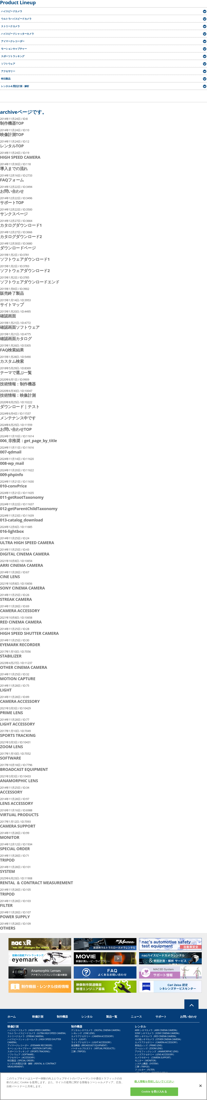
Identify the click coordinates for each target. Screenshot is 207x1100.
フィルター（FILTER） (145, 1069)
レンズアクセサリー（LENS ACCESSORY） (155, 1054)
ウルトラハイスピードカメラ (16, 18)
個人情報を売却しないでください (154, 1083)
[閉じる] (200, 1087)
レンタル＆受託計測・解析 (15, 86)
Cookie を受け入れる (154, 1093)
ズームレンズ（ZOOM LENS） (149, 1048)
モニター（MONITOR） (146, 1060)
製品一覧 (111, 1016)
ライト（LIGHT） (79, 1039)
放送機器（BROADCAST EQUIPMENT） (89, 1045)
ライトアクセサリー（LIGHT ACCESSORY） (91, 1042)
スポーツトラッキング (12, 56)
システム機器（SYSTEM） (147, 1063)
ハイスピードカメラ (11, 11)
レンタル (86, 1016)
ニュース (136, 1016)
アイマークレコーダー (12, 41)
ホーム (11, 1016)
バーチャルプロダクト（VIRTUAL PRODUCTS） (93, 1048)
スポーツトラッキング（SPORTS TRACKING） (29, 1051)
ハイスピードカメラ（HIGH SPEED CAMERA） (29, 1030)
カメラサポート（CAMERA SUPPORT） (153, 1057)
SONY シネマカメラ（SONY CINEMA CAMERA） (158, 1033)
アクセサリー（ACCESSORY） (21, 1057)
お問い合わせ (188, 1016)
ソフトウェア (8, 63)
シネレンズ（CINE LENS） (83, 1033)
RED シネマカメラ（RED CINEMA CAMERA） (156, 1036)
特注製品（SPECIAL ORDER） (21, 1060)
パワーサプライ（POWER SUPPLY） (152, 1072)
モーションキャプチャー (14, 48)
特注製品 (5, 78)
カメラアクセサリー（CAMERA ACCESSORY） (93, 1036)
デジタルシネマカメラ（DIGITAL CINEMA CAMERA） (96, 1030)
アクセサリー (8, 71)
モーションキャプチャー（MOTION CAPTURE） (30, 1048)
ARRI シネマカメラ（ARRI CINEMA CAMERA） (156, 1030)
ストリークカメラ (10, 26)
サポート (160, 1016)
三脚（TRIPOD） (79, 1051)
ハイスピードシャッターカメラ (17, 33)
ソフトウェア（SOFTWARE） (21, 1054)
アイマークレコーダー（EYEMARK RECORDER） (30, 1045)
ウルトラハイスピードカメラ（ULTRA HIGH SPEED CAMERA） (37, 1033)
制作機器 (62, 1016)
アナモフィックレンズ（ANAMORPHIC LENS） (157, 1051)
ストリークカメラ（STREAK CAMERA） (26, 1036)
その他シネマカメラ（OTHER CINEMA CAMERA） (158, 1039)
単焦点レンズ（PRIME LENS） (149, 1045)
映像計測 (37, 1016)
